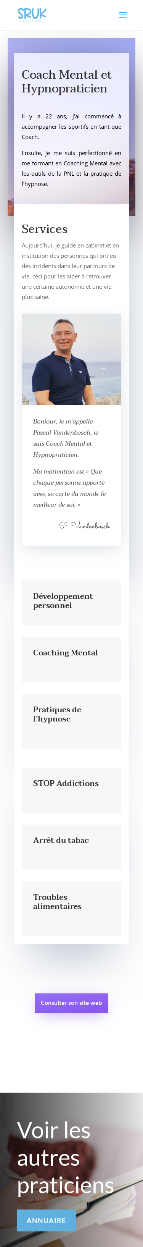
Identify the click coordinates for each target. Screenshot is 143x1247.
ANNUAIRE (46, 1224)
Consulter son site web (71, 1003)
